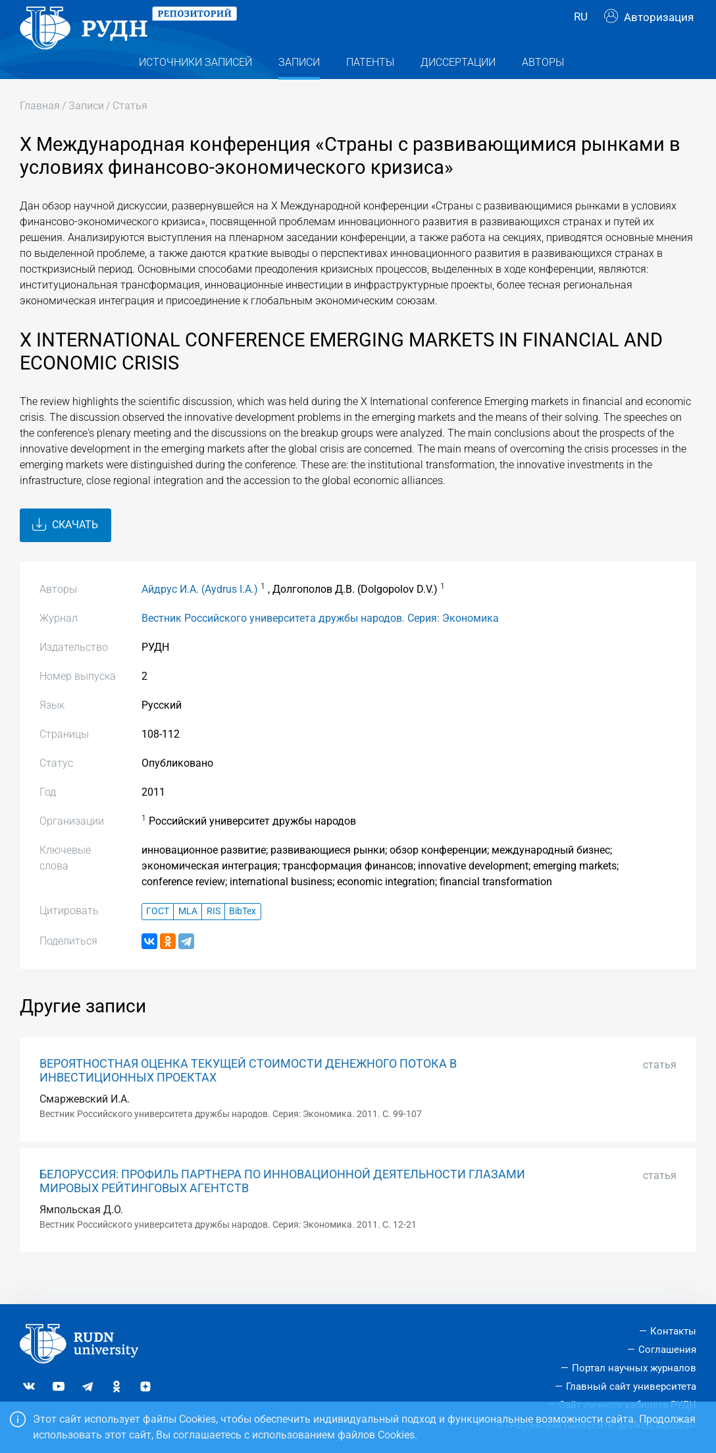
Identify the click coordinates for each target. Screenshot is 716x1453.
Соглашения (667, 1350)
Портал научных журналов (634, 1368)
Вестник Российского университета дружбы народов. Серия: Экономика (320, 644)
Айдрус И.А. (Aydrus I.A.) (199, 615)
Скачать (65, 551)
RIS (213, 937)
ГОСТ (157, 937)
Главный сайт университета (631, 1386)
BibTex (242, 937)
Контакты (673, 1332)
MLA (187, 937)
